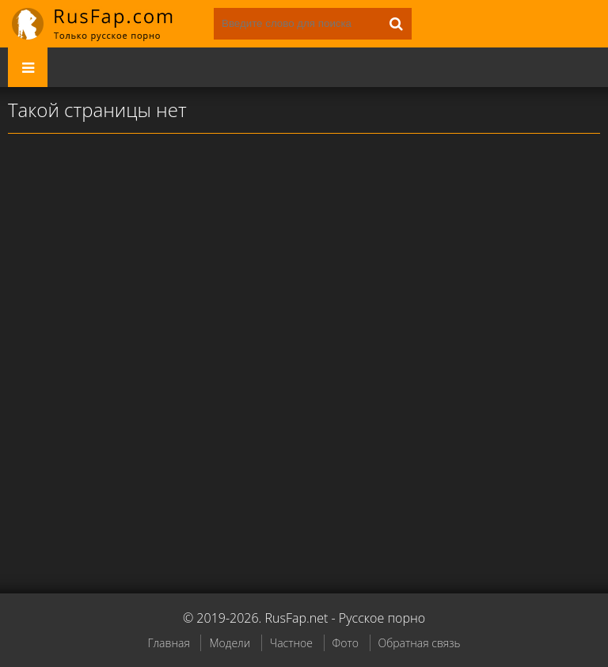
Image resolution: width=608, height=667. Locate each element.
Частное (291, 642)
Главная (168, 642)
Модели (229, 642)
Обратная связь (419, 642)
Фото (345, 642)
